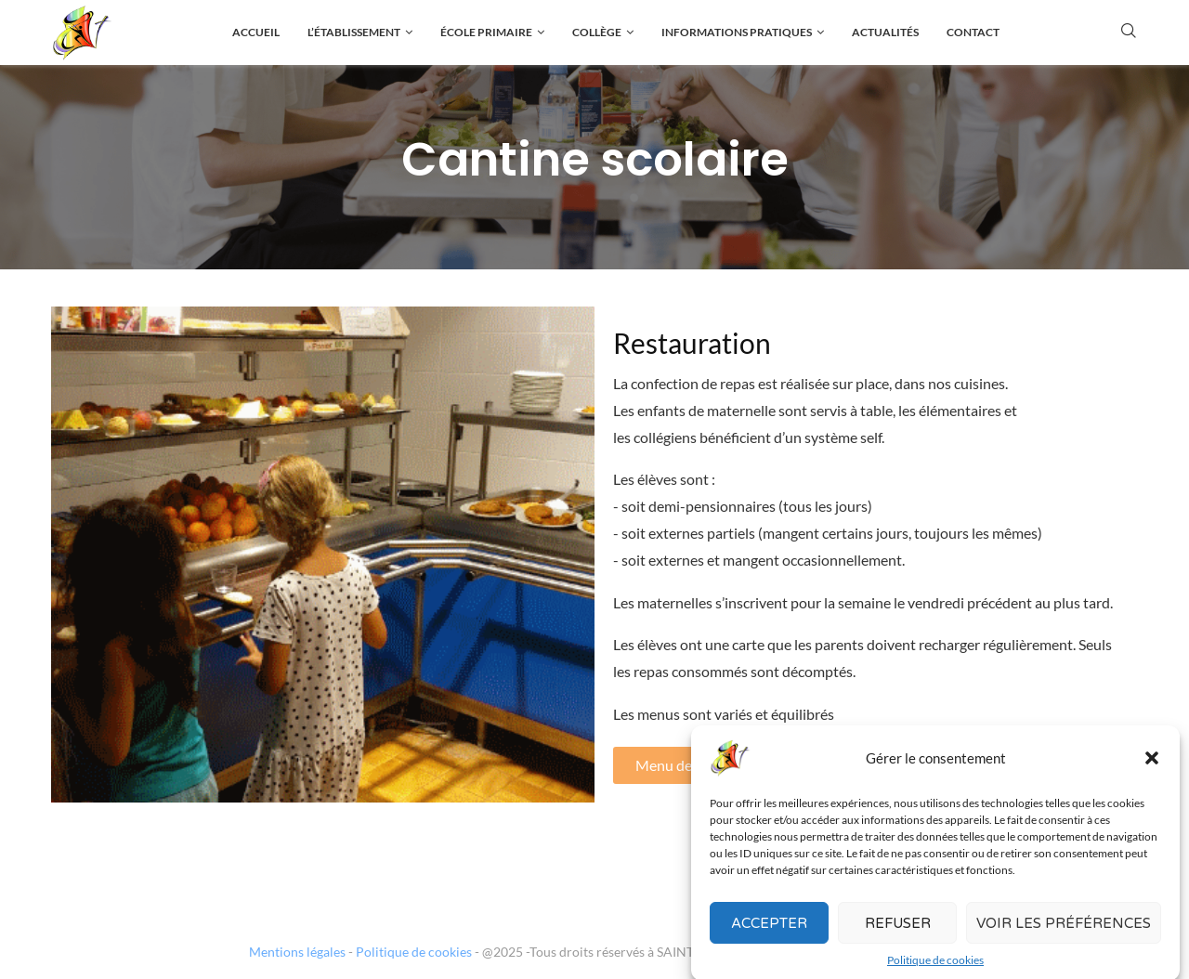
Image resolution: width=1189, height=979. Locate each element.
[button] (1152, 770)
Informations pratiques (736, 32)
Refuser (898, 935)
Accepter (769, 935)
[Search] (1128, 32)
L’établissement (353, 32)
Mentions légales (297, 951)
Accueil (256, 32)
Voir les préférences (1063, 935)
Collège (596, 32)
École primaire (486, 32)
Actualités (885, 32)
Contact (973, 32)
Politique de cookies (414, 951)
